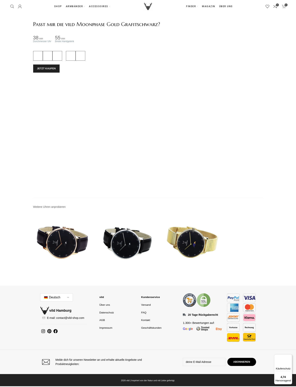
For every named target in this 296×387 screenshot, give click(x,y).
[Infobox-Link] (93, 362)
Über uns (104, 305)
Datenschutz (106, 312)
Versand (145, 305)
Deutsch (52, 298)
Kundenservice (150, 297)
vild (101, 297)
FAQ (143, 312)
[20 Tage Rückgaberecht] (184, 315)
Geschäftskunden (151, 327)
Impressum (105, 327)
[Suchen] (12, 7)
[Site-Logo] (148, 6)
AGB (102, 320)
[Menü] (290, 356)
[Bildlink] (189, 300)
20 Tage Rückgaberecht (203, 315)
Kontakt (145, 320)
